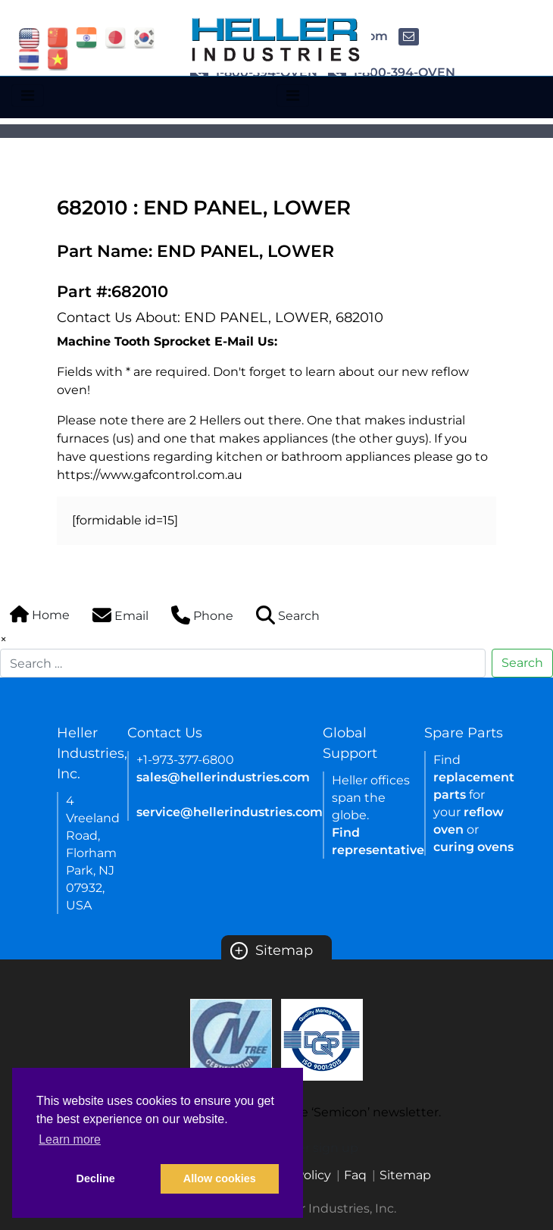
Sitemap (271, 950)
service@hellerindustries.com (229, 812)
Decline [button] (96, 1178)
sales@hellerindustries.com (223, 777)
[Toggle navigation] (27, 95)
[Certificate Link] (231, 1038)
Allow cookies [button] (219, 1178)
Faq (355, 1175)
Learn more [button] (70, 1139)
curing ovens (473, 847)
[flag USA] (29, 37)
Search (522, 663)
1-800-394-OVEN (391, 72)
